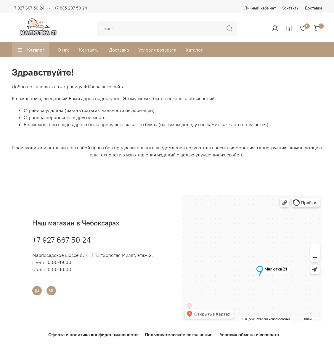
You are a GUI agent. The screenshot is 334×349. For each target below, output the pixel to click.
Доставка (313, 8)
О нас (64, 50)
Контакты (290, 8)
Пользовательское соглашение (179, 334)
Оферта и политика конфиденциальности (93, 334)
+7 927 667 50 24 (28, 8)
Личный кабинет (260, 8)
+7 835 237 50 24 (70, 8)
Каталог (30, 50)
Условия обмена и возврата (249, 334)
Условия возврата (157, 50)
